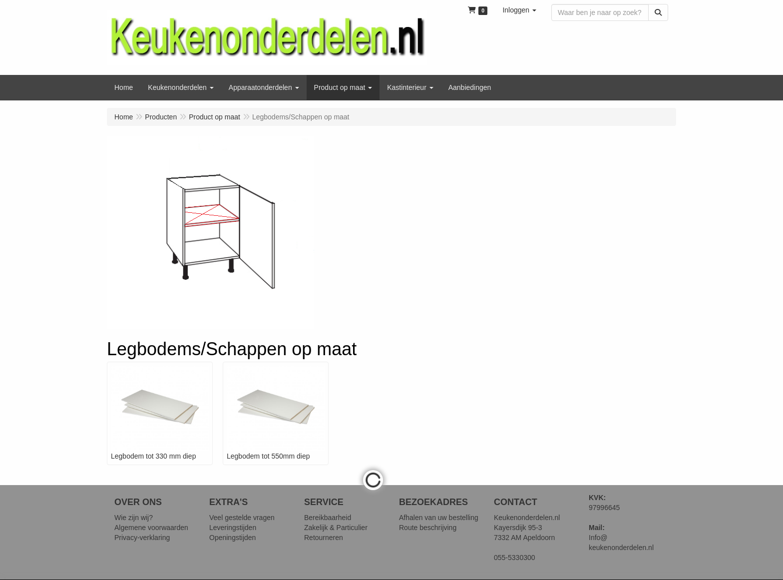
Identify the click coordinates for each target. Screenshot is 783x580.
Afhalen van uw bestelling (438, 518)
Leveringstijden (232, 528)
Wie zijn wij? (133, 518)
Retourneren (323, 538)
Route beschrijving (427, 528)
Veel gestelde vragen (242, 518)
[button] (519, 10)
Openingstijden (232, 538)
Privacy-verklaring (142, 538)
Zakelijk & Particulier (336, 528)
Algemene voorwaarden (151, 528)
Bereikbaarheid (327, 518)
